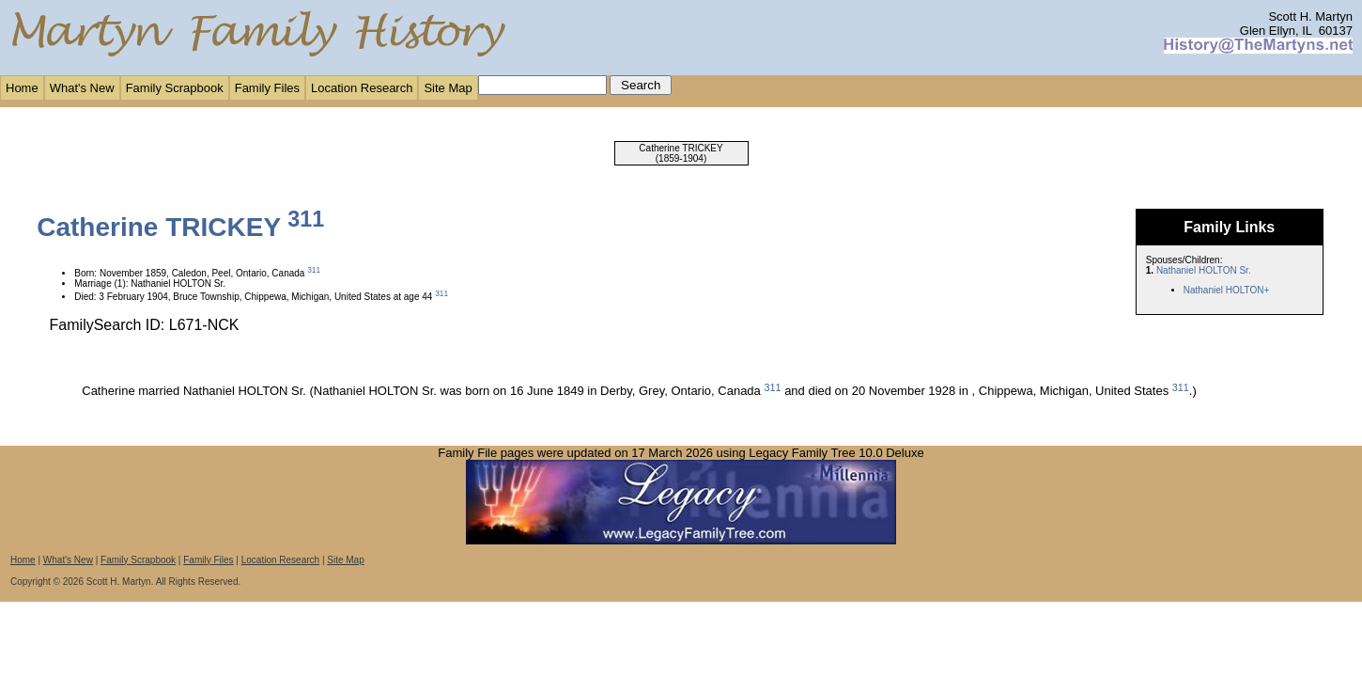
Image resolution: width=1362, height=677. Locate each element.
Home (22, 88)
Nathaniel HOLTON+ (1227, 290)
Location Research (361, 88)
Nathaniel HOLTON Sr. (1203, 270)
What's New (82, 88)
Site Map (448, 88)
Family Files (267, 88)
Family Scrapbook (175, 88)
